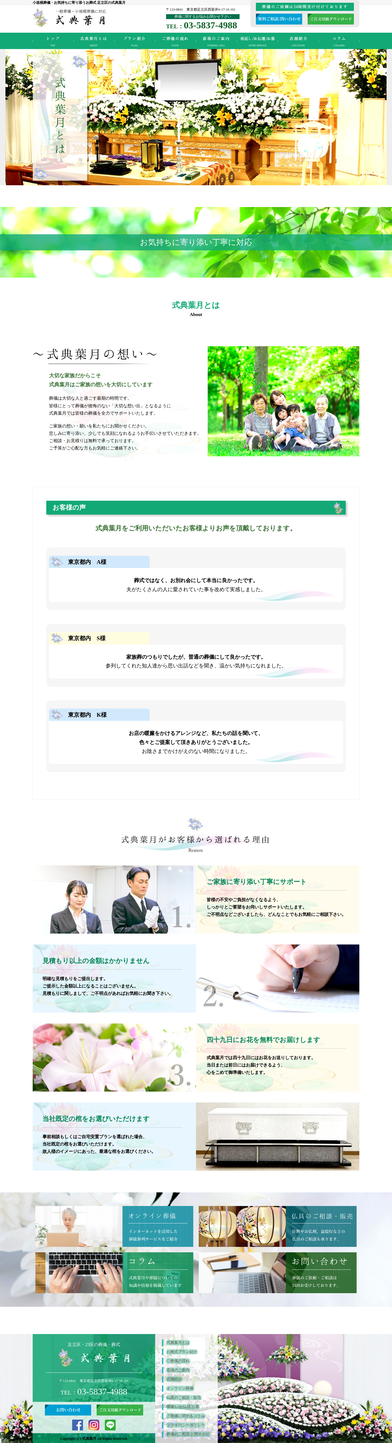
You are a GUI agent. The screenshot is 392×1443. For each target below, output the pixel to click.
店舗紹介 (298, 41)
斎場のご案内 (216, 41)
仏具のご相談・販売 (183, 1397)
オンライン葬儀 (179, 1388)
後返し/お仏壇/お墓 (257, 41)
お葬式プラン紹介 (134, 41)
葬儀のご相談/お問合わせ (187, 1433)
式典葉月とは (94, 41)
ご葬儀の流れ (175, 41)
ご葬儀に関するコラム (338, 41)
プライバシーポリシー (185, 1424)
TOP (53, 41)
